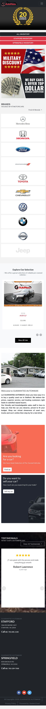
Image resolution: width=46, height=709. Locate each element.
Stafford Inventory (23, 38)
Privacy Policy (10, 707)
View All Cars (23, 344)
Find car (7, 473)
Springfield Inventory (23, 43)
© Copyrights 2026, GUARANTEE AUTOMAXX (22, 703)
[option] (23, 306)
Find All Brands (35, 110)
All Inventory (23, 34)
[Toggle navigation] (42, 3)
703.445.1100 (13, 635)
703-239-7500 (13, 672)
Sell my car (8, 495)
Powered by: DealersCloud (29, 707)
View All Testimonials (32, 547)
